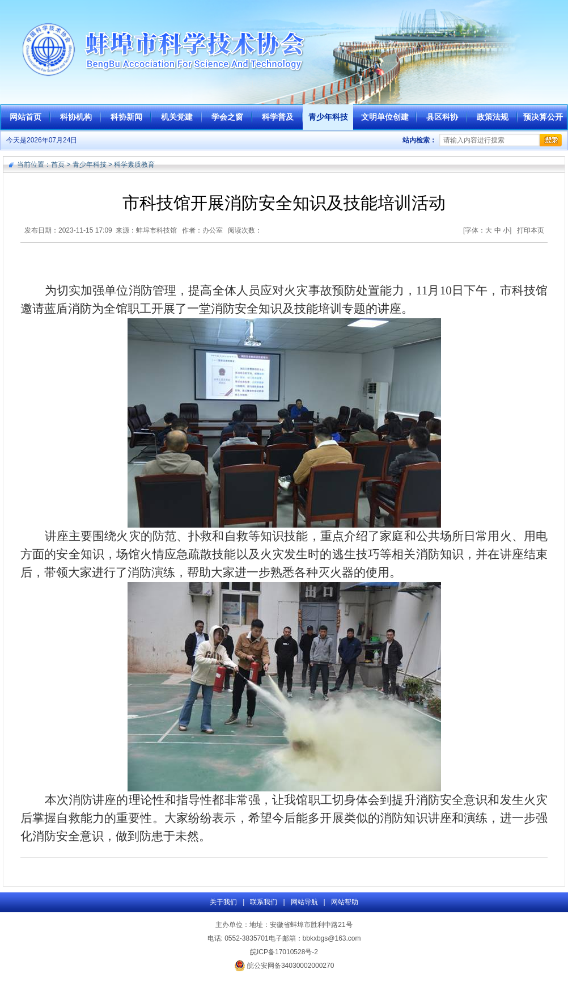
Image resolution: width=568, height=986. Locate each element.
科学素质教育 (134, 164)
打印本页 (530, 230)
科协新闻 (126, 116)
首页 (58, 164)
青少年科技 (328, 116)
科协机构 (76, 116)
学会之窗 (227, 116)
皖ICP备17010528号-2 (284, 952)
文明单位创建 (385, 116)
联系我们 (263, 902)
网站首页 (25, 116)
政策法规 (492, 116)
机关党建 (177, 116)
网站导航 (304, 902)
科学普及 (278, 116)
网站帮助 (344, 902)
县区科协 (442, 116)
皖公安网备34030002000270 (284, 966)
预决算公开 (543, 116)
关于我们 (223, 902)
